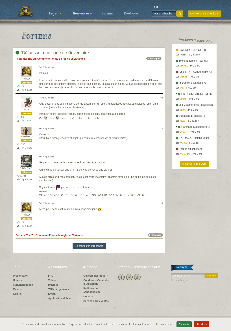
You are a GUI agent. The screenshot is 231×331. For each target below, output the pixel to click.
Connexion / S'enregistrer (204, 13)
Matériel (18, 289)
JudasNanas (26, 136)
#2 (161, 98)
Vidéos (52, 280)
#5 (161, 203)
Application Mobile (59, 298)
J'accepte (184, 324)
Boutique (131, 14)
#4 (161, 156)
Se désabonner (179, 280)
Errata (51, 293)
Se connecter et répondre (89, 245)
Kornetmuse (26, 168)
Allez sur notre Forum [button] (194, 163)
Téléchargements (58, 289)
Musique (53, 284)
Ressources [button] (82, 14)
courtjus (26, 109)
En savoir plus (164, 324)
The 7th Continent (38, 58)
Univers (17, 280)
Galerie (17, 293)
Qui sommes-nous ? (95, 275)
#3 (161, 128)
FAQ (50, 275)
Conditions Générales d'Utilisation (96, 282)
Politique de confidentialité (92, 290)
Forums (107, 14)
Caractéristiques (23, 284)
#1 (161, 67)
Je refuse (202, 324)
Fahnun (26, 79)
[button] (157, 7)
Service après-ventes (96, 301)
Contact (88, 296)
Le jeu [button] (55, 14)
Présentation (20, 275)
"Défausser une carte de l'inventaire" (53, 52)
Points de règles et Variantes (68, 58)
